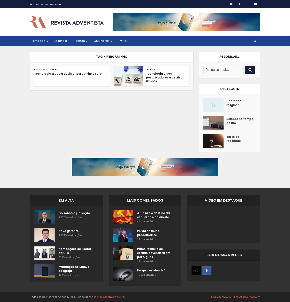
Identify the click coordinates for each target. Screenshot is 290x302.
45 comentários (146, 221)
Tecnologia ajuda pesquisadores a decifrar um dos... (165, 77)
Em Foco (39, 41)
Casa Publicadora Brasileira (107, 297)
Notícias (55, 69)
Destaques (41, 69)
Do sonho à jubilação (74, 213)
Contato (255, 296)
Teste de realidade (233, 139)
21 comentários (146, 239)
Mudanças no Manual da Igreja (74, 269)
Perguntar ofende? (151, 270)
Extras (80, 41)
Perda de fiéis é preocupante (148, 233)
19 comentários (146, 261)
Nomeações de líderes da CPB (75, 251)
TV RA (122, 41)
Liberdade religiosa (233, 103)
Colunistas (101, 41)
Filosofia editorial (221, 296)
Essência (60, 41)
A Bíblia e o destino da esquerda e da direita (153, 215)
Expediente (241, 296)
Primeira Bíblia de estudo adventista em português (153, 253)
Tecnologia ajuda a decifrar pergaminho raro (68, 74)
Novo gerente (69, 231)
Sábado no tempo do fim (239, 121)
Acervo (34, 4)
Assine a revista (51, 4)
